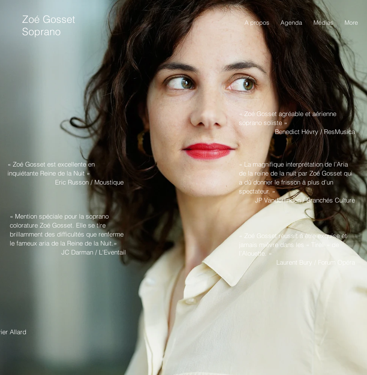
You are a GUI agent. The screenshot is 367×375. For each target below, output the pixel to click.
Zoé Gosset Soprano (48, 25)
